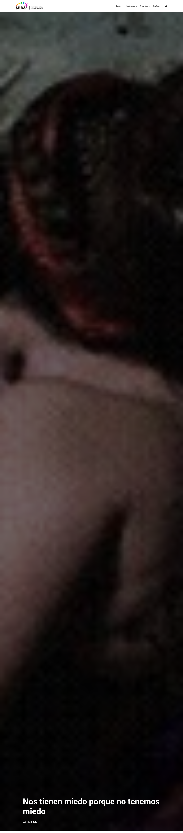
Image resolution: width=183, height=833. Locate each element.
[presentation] (122, 6)
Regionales (130, 6)
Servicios (144, 6)
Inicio (118, 6)
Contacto (156, 6)
